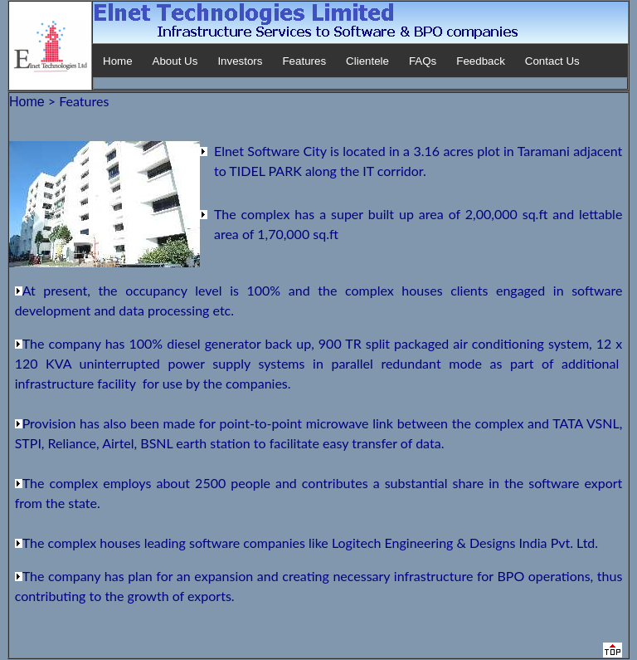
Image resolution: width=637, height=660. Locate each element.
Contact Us (552, 61)
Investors (239, 61)
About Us (175, 61)
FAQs (422, 61)
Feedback (480, 61)
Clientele (367, 61)
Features (304, 61)
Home (118, 61)
